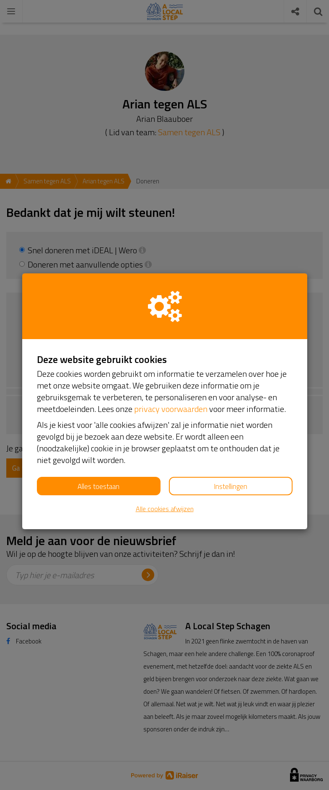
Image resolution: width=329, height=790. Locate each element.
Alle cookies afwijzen (165, 509)
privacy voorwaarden (170, 408)
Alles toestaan (98, 486)
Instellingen (230, 486)
